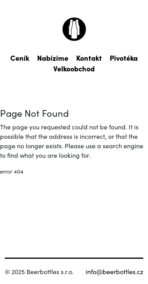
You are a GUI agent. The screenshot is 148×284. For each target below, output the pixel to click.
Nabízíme (52, 58)
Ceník (19, 58)
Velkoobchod (74, 68)
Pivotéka (124, 58)
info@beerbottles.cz (114, 271)
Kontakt (89, 58)
